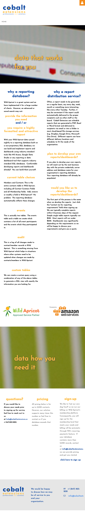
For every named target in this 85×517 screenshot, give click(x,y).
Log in (82, 3)
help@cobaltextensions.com (17, 419)
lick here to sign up (71, 460)
